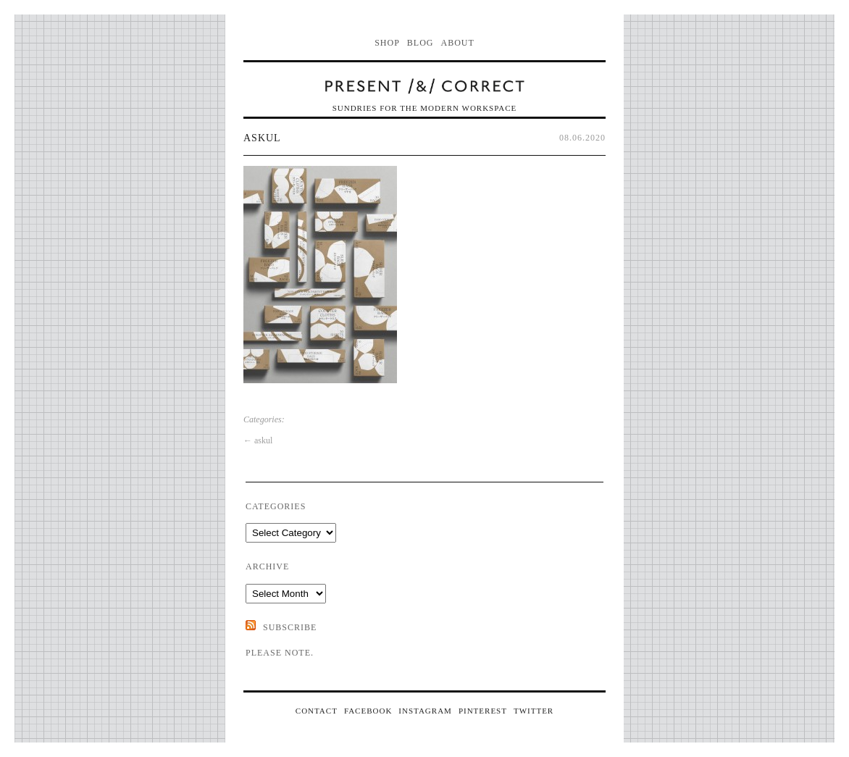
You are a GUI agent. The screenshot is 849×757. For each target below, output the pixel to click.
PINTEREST (483, 710)
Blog (420, 43)
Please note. (280, 653)
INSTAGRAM (425, 710)
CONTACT (317, 710)
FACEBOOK (368, 710)
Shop (387, 43)
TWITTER (533, 710)
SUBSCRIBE (290, 627)
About (457, 43)
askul (262, 138)
